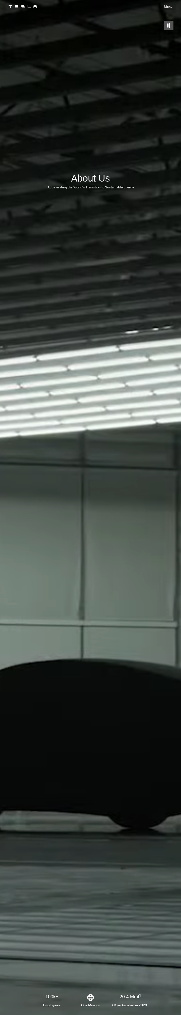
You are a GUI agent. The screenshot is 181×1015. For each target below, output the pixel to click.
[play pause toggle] (168, 25)
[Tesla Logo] (23, 6)
